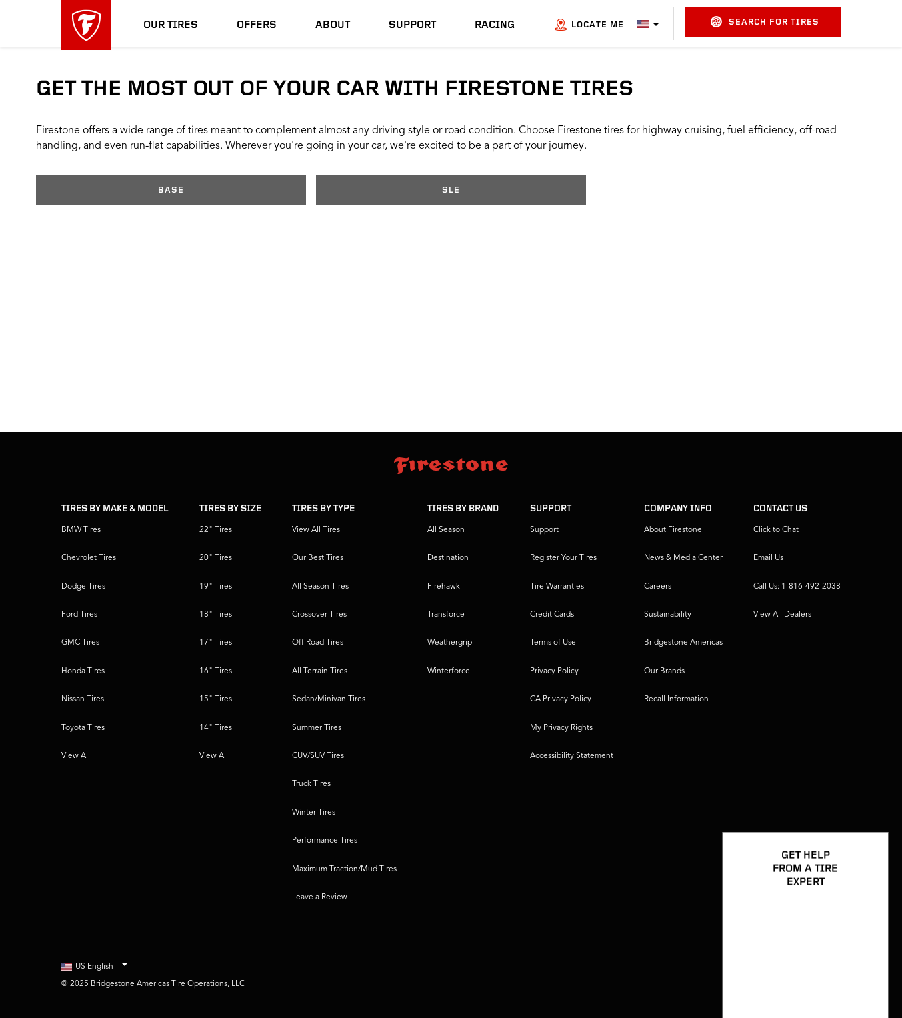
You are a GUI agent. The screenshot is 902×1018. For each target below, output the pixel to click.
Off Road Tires (317, 643)
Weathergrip (449, 643)
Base (171, 190)
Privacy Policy (554, 671)
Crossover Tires (319, 615)
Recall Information (676, 699)
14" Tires (215, 728)
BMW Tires (81, 530)
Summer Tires (316, 728)
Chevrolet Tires (88, 558)
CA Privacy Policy (560, 699)
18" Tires (215, 615)
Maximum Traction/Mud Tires (344, 869)
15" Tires (215, 699)
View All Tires (316, 530)
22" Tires (215, 530)
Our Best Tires (317, 558)
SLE (451, 190)
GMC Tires (80, 643)
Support (412, 25)
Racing (495, 25)
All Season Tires (320, 587)
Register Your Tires (563, 558)
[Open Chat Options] (863, 969)
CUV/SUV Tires (318, 756)
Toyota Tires (83, 728)
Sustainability (667, 615)
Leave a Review (319, 897)
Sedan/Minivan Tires (328, 699)
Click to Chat (776, 530)
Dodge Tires (83, 587)
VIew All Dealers (782, 615)
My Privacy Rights (561, 728)
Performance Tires (324, 841)
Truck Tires (311, 784)
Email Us (768, 558)
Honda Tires (83, 671)
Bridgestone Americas (683, 643)
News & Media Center (683, 558)
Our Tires (170, 25)
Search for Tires (765, 21)
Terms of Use (553, 643)
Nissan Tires (82, 699)
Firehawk (443, 587)
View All (75, 756)
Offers (257, 25)
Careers (657, 587)
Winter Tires (313, 813)
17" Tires (215, 643)
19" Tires (215, 587)
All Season (446, 530)
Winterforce (448, 671)
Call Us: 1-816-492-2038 (797, 587)
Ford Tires (79, 615)
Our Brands (664, 671)
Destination (448, 558)
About (332, 25)
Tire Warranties (557, 587)
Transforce (446, 615)
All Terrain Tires (319, 671)
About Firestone (673, 530)
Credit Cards (552, 615)
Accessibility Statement (571, 756)
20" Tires (215, 558)
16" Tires (215, 671)
